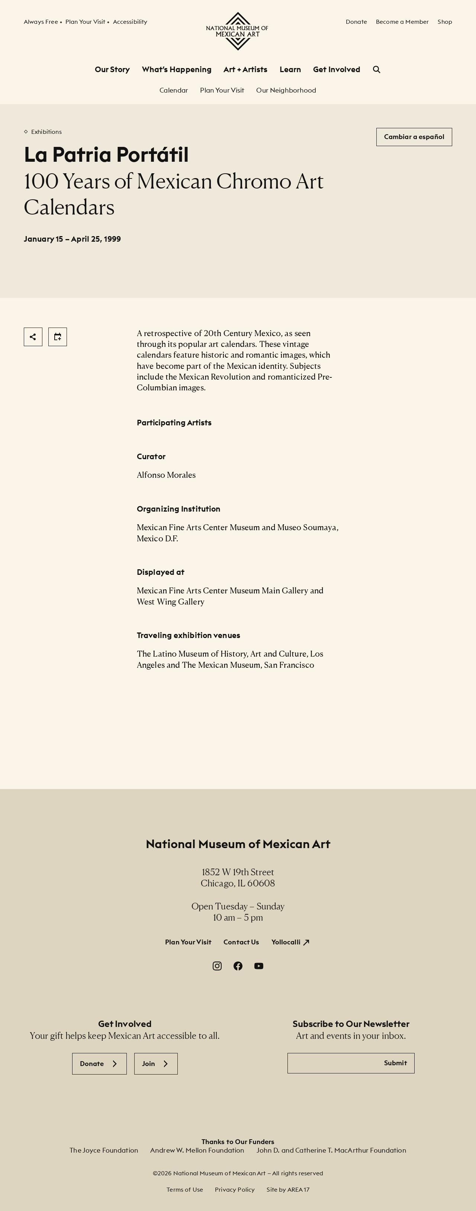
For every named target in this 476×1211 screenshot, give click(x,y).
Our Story (112, 69)
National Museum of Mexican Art (238, 843)
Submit (395, 1063)
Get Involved (336, 69)
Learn (291, 69)
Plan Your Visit (188, 942)
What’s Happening (177, 69)
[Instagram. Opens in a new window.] (217, 966)
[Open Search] (376, 69)
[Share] (33, 337)
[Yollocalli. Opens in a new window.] (291, 942)
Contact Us (241, 942)
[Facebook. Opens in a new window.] (238, 966)
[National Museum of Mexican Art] (238, 31)
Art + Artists (245, 69)
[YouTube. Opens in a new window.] (258, 966)
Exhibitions (46, 131)
